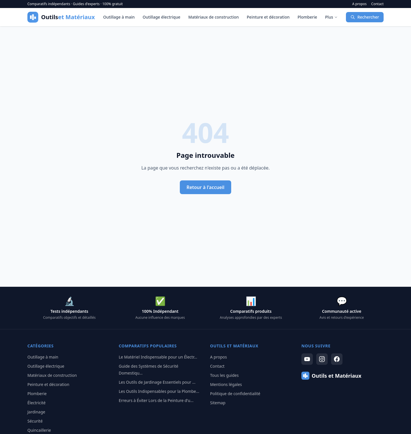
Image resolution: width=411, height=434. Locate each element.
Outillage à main (118, 17)
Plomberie (307, 17)
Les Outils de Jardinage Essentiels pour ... (157, 382)
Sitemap (217, 402)
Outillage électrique (161, 17)
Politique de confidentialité (235, 393)
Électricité (36, 402)
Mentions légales (226, 384)
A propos (359, 4)
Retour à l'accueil (206, 187)
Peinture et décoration (268, 17)
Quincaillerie (39, 430)
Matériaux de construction (213, 17)
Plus (331, 17)
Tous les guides (224, 375)
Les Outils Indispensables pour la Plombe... (159, 391)
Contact (377, 4)
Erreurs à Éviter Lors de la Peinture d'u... (156, 400)
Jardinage (36, 412)
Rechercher (364, 17)
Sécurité (35, 421)
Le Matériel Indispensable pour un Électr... (158, 357)
